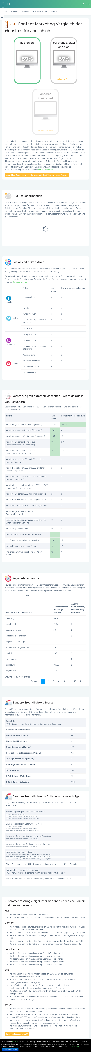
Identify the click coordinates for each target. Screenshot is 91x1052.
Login (86, 4)
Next (82, 681)
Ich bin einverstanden (10, 1049)
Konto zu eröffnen (45, 170)
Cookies (15, 1042)
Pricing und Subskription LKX (17, 1034)
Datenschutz (75, 1046)
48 (75, 681)
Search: (18, 597)
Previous (34, 681)
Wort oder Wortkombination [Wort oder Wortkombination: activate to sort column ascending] (19, 612)
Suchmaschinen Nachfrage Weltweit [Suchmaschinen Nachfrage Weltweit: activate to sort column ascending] (60, 610)
